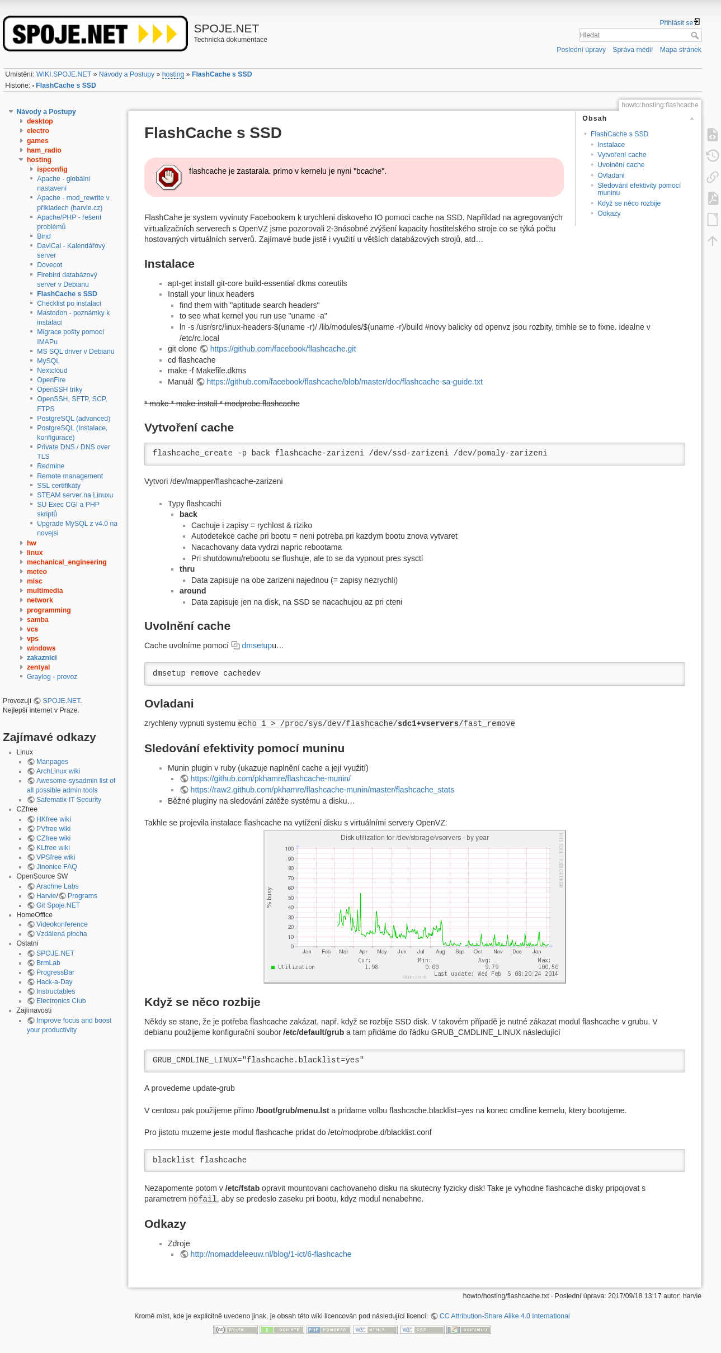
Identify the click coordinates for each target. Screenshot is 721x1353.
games (38, 141)
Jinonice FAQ (56, 867)
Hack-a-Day (54, 982)
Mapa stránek (680, 50)
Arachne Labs (57, 886)
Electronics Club (61, 1001)
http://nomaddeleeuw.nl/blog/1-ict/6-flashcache (271, 1254)
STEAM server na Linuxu (75, 495)
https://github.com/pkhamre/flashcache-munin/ (271, 778)
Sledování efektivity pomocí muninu (639, 189)
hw (31, 543)
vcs (32, 629)
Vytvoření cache (621, 155)
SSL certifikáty (59, 486)
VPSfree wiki (55, 857)
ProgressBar (55, 972)
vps (33, 639)
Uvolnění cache (620, 165)
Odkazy (609, 213)
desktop (40, 121)
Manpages (52, 762)
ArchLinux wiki (58, 771)
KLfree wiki (53, 848)
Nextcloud (52, 370)
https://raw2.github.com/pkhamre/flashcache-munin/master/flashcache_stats (323, 789)
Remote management (70, 476)
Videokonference (62, 924)
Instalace (611, 145)
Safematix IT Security (68, 800)
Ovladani (610, 175)
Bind (44, 236)
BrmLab (48, 963)
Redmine (50, 466)
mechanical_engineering (67, 562)
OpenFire (51, 380)
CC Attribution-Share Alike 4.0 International (505, 1316)
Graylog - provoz (52, 677)
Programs (82, 896)
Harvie (46, 896)
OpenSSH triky (59, 389)
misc (35, 581)
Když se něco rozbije (629, 203)
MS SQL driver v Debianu (75, 351)
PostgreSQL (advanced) (73, 418)
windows (41, 648)
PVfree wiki (53, 829)
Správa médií (632, 50)
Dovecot (49, 265)
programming (49, 610)
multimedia (45, 591)
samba (38, 620)
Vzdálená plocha (61, 934)
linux (35, 553)
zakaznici (42, 658)
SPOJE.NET (62, 701)
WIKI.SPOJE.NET (63, 74)
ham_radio (44, 150)
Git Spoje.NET (58, 905)
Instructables (55, 991)
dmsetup (257, 645)
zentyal (38, 667)
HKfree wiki (53, 819)
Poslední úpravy (581, 50)
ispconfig (52, 169)
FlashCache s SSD (222, 74)
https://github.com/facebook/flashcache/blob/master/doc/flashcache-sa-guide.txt (344, 381)
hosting (173, 74)
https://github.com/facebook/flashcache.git (283, 348)
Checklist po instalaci (69, 303)
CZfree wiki (53, 838)
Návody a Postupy (126, 74)
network (40, 600)
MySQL (48, 361)
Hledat (696, 35)
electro (38, 131)
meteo (37, 572)
